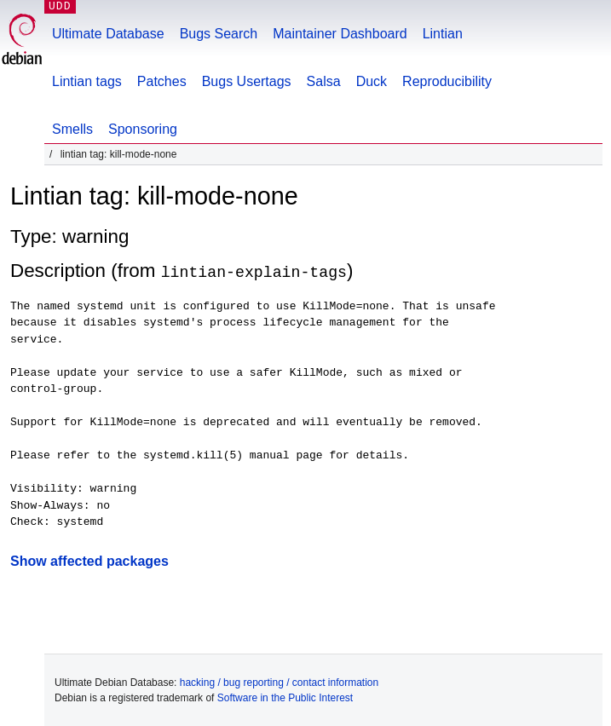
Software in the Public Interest (285, 697)
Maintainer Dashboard (339, 33)
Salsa (324, 81)
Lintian (443, 33)
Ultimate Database (108, 33)
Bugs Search (219, 33)
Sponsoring (142, 129)
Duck (371, 81)
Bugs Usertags (246, 81)
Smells (72, 129)
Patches (162, 81)
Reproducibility (447, 81)
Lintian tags (87, 81)
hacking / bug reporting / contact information (279, 682)
